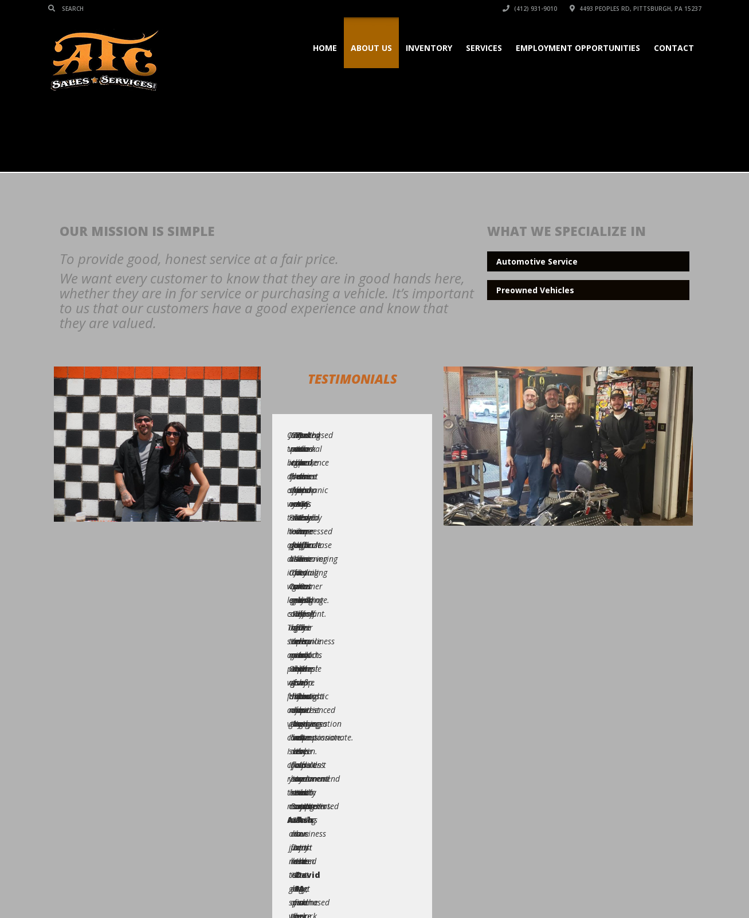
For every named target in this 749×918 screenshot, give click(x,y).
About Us (371, 47)
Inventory (429, 47)
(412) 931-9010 (530, 9)
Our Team (552, 887)
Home (325, 47)
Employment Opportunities (578, 47)
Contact (674, 47)
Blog (592, 887)
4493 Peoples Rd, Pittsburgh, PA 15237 (635, 9)
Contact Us (678, 887)
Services (484, 47)
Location (629, 887)
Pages (420, 887)
